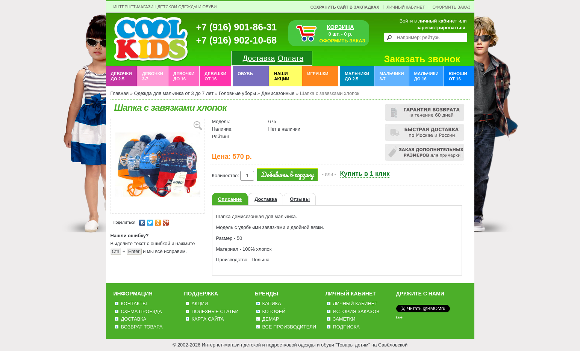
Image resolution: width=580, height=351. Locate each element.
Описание (230, 199)
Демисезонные (277, 93)
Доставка (259, 58)
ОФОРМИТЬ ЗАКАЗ (342, 41)
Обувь (245, 76)
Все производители (289, 327)
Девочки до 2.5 (121, 76)
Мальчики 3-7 (391, 76)
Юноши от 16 (458, 76)
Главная (120, 93)
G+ (399, 317)
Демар (270, 319)
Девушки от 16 (215, 76)
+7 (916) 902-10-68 (236, 40)
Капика (271, 303)
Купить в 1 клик (365, 173)
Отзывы (300, 199)
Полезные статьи (215, 311)
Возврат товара (142, 327)
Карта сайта (208, 319)
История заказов (356, 311)
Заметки (344, 319)
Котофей (274, 311)
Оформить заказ (452, 7)
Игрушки (317, 76)
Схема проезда (141, 311)
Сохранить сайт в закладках (344, 7)
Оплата (290, 58)
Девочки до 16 (183, 76)
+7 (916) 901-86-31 (236, 27)
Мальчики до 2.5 (357, 76)
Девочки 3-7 (152, 76)
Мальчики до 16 (426, 76)
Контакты (134, 303)
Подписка (346, 327)
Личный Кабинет (406, 7)
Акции (200, 303)
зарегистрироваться (440, 27)
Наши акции (281, 76)
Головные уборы (237, 93)
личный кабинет (437, 21)
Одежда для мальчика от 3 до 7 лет (174, 93)
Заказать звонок (422, 59)
